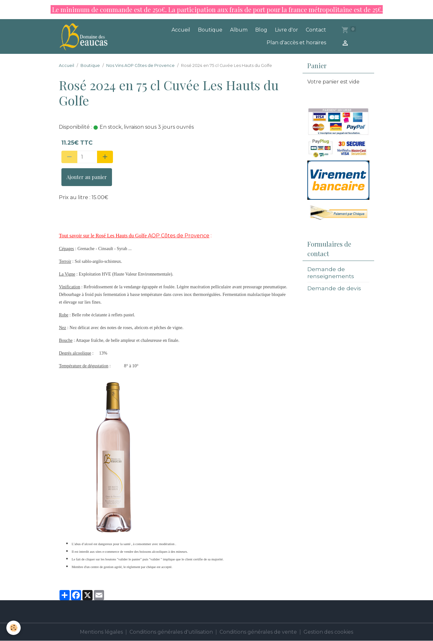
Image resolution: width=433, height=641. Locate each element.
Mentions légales (101, 632)
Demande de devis (334, 288)
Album (239, 30)
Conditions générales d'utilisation (171, 632)
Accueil (180, 30)
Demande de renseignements (330, 272)
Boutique (210, 30)
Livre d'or (286, 30)
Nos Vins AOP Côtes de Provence (140, 65)
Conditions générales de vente (258, 632)
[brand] (85, 36)
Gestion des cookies (328, 632)
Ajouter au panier (86, 177)
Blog (261, 30)
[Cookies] (13, 628)
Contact (316, 30)
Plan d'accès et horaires (296, 43)
